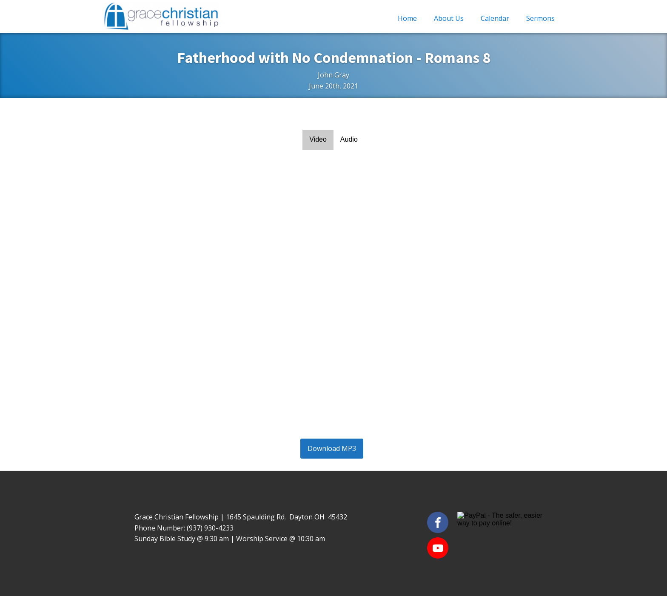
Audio (349, 139)
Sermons (540, 18)
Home (407, 18)
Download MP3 (332, 448)
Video (318, 139)
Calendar (495, 18)
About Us (449, 18)
